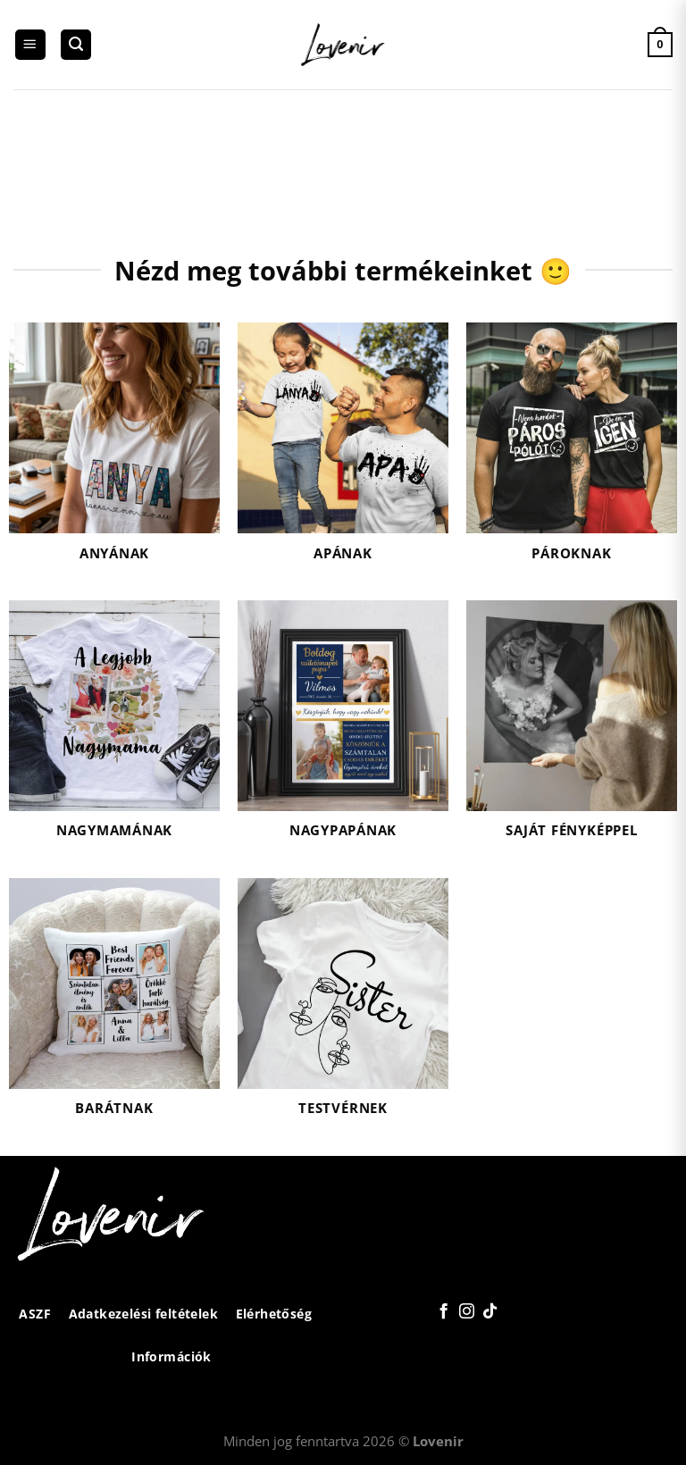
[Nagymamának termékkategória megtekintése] (114, 730)
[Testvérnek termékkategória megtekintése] (343, 1008)
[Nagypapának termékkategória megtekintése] (343, 730)
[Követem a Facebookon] (443, 1312)
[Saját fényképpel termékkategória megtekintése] (571, 730)
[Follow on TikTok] (489, 1312)
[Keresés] (76, 45)
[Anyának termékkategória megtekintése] (114, 452)
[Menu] (30, 45)
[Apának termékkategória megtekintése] (343, 452)
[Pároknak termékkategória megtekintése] (571, 452)
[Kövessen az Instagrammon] (465, 1312)
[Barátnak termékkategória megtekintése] (114, 1008)
